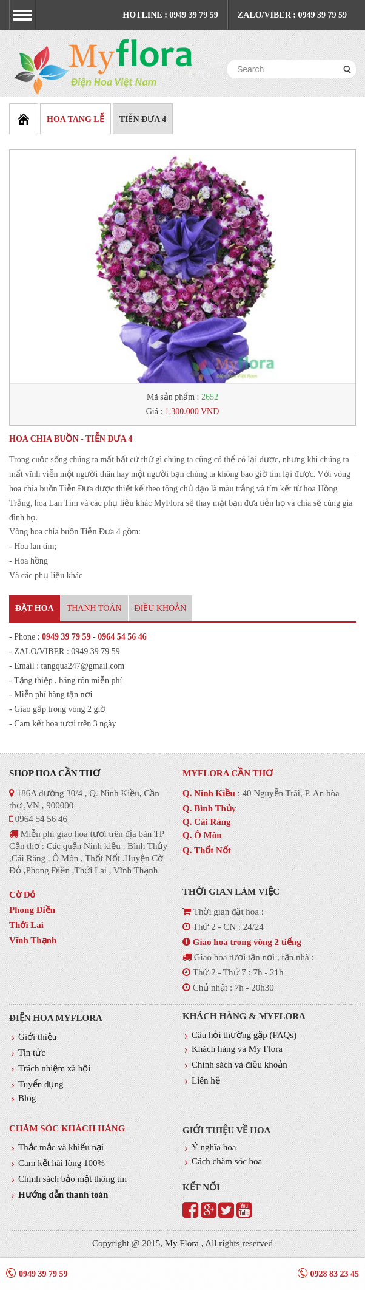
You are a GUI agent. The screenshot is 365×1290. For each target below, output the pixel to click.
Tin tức (31, 1052)
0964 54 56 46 (122, 636)
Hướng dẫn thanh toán (63, 1195)
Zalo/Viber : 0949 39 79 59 (292, 14)
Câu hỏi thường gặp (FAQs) (244, 1035)
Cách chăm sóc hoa (227, 1161)
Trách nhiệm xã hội (54, 1068)
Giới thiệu (37, 1037)
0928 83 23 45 (335, 1273)
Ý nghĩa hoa (214, 1147)
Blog (27, 1098)
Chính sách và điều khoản (239, 1065)
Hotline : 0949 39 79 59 (170, 14)
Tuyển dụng (40, 1084)
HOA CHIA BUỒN (43, 438)
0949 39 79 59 (66, 636)
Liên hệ (206, 1080)
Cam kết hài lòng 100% (61, 1163)
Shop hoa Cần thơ (54, 773)
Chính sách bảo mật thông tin (72, 1179)
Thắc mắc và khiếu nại (61, 1147)
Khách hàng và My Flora (237, 1049)
